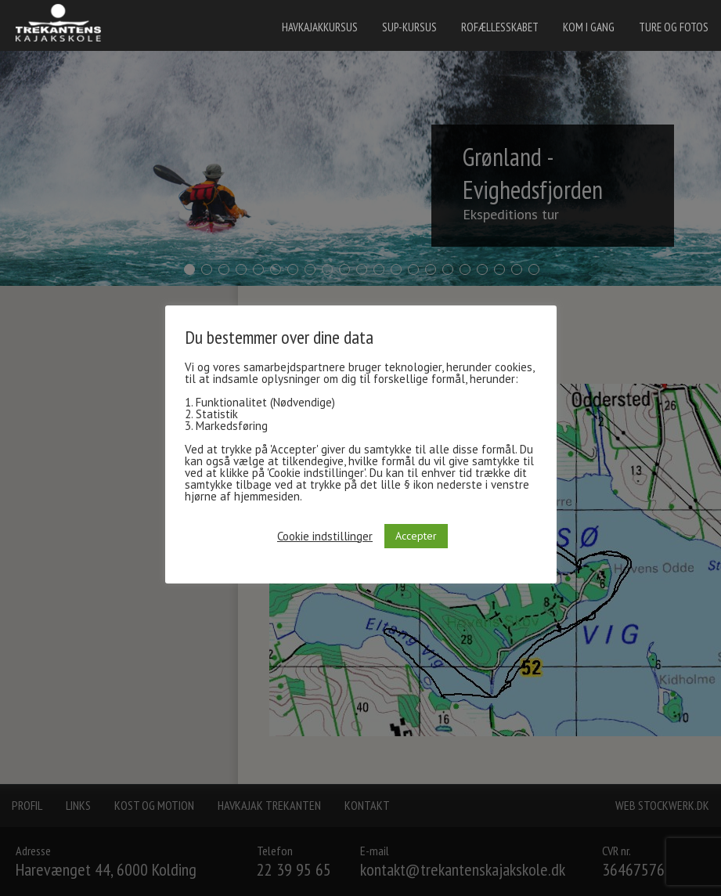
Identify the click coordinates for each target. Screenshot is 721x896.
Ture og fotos (673, 27)
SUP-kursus (409, 27)
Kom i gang (589, 27)
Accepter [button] (416, 536)
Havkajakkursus (320, 27)
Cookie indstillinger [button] (325, 536)
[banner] (63, 24)
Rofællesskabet (500, 27)
